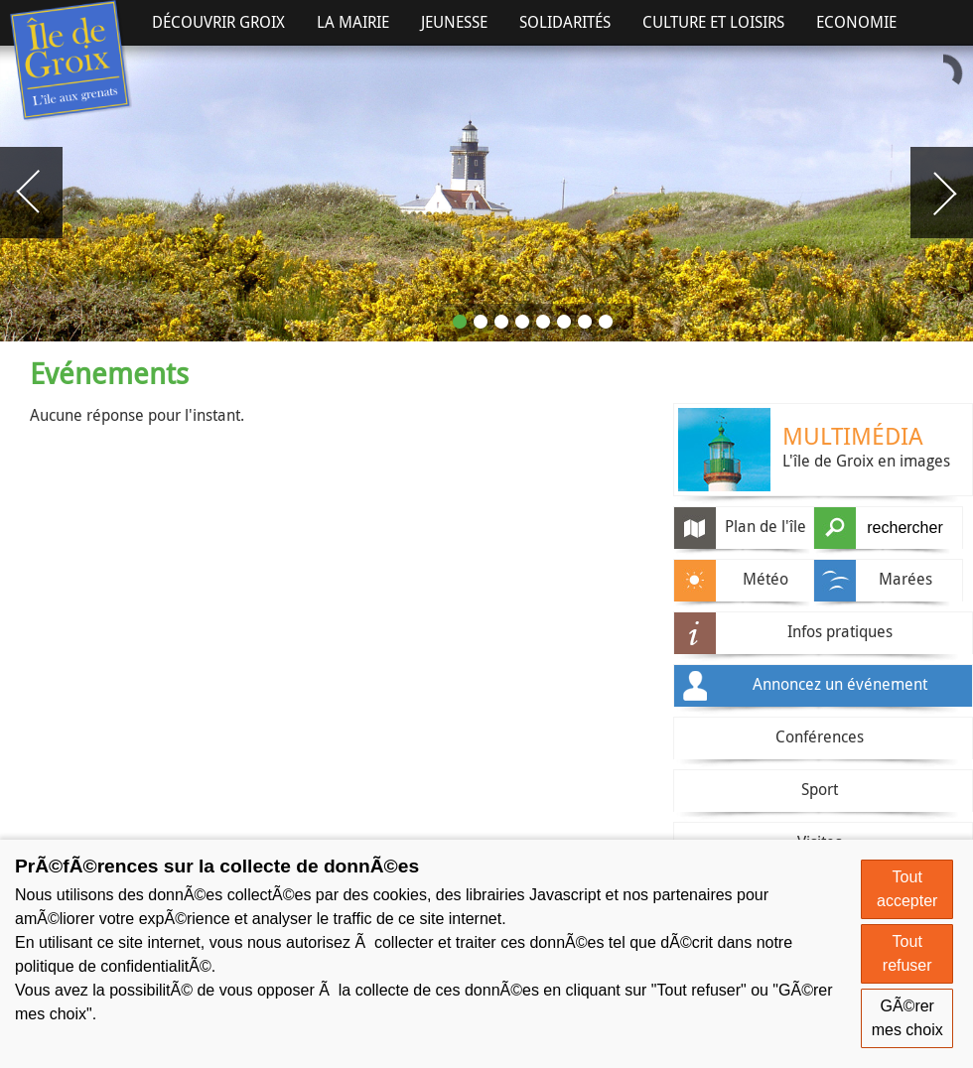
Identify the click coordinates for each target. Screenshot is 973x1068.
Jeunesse (454, 22)
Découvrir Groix (218, 22)
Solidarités (565, 22)
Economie (856, 22)
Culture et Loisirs (713, 22)
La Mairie (353, 22)
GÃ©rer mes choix (907, 1018)
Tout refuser (907, 953)
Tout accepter (907, 888)
